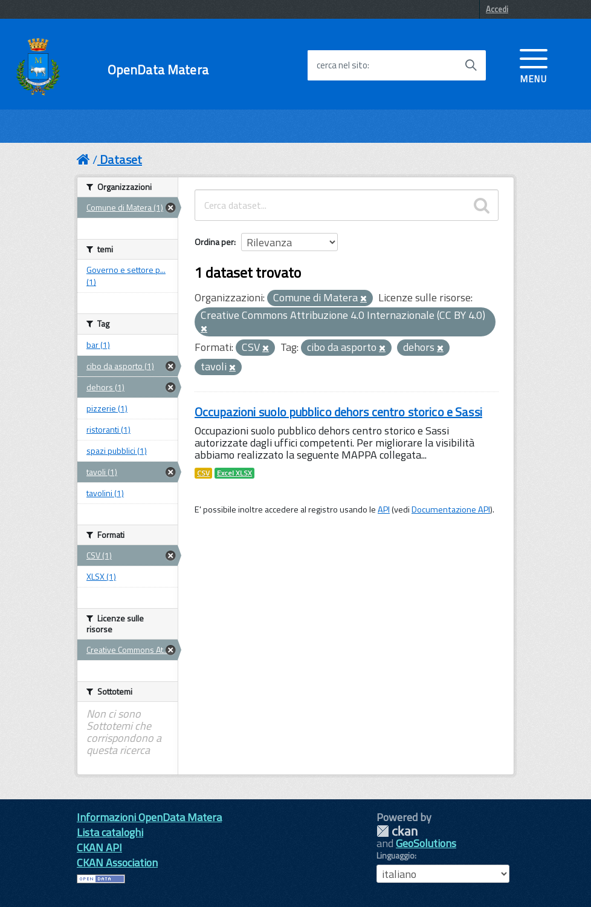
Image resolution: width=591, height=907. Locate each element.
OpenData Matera (158, 70)
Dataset (121, 159)
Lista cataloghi (110, 832)
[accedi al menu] (533, 64)
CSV (203, 473)
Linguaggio (395, 856)
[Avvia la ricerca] (471, 65)
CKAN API (99, 847)
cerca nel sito (342, 65)
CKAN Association (117, 862)
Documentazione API (451, 509)
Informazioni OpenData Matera (149, 817)
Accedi (497, 9)
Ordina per (214, 241)
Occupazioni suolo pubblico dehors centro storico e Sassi (338, 411)
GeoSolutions (426, 843)
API (384, 509)
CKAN (397, 831)
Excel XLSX (234, 473)
